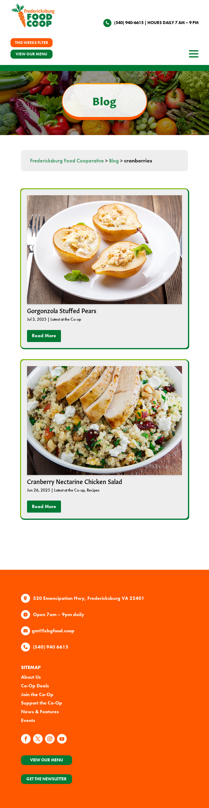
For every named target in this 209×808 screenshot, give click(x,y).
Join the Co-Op (37, 694)
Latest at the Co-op (65, 319)
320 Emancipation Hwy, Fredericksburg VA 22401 (88, 598)
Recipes (93, 490)
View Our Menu (46, 760)
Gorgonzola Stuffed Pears (61, 310)
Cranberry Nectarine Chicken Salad (74, 481)
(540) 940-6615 (129, 22)
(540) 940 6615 (50, 647)
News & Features (40, 711)
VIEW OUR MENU (31, 54)
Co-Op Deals (35, 686)
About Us (31, 677)
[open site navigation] (193, 55)
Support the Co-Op (41, 703)
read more (44, 335)
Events (28, 720)
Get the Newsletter (46, 779)
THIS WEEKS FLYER (31, 42)
